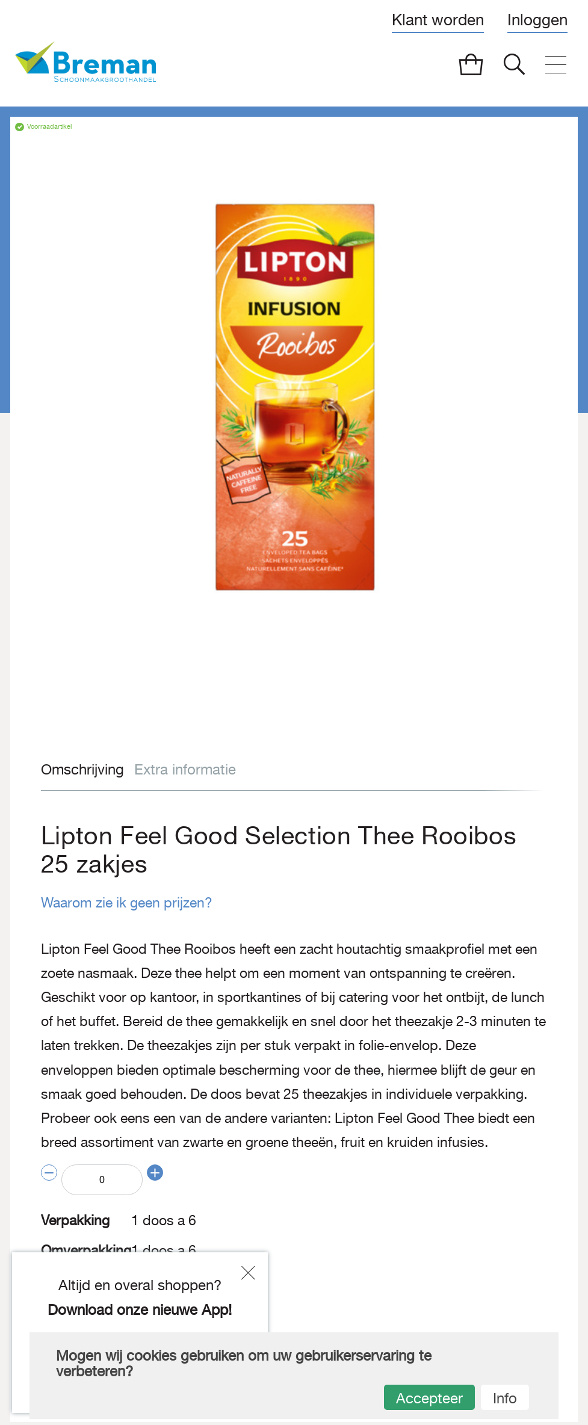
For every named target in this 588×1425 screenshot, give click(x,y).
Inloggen (537, 19)
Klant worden (438, 19)
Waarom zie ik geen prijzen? (120, 902)
